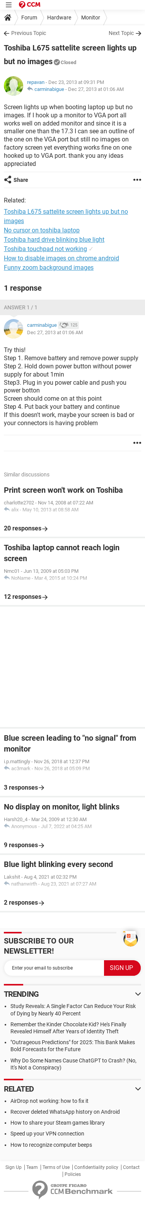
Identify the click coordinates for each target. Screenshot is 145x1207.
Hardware (59, 17)
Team (32, 1167)
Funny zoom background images (49, 267)
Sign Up (13, 1167)
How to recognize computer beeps (51, 1145)
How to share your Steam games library (57, 1123)
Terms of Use (56, 1167)
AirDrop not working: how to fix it (49, 1101)
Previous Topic (28, 33)
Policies (73, 1174)
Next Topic (121, 33)
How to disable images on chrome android (61, 258)
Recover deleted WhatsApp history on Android (65, 1112)
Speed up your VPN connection (47, 1133)
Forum (29, 17)
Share (21, 180)
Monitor (90, 17)
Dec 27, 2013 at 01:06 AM (96, 89)
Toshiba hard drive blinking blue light (54, 239)
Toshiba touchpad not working (45, 249)
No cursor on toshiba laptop (42, 230)
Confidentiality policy (96, 1167)
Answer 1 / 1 (21, 307)
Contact (131, 1167)
